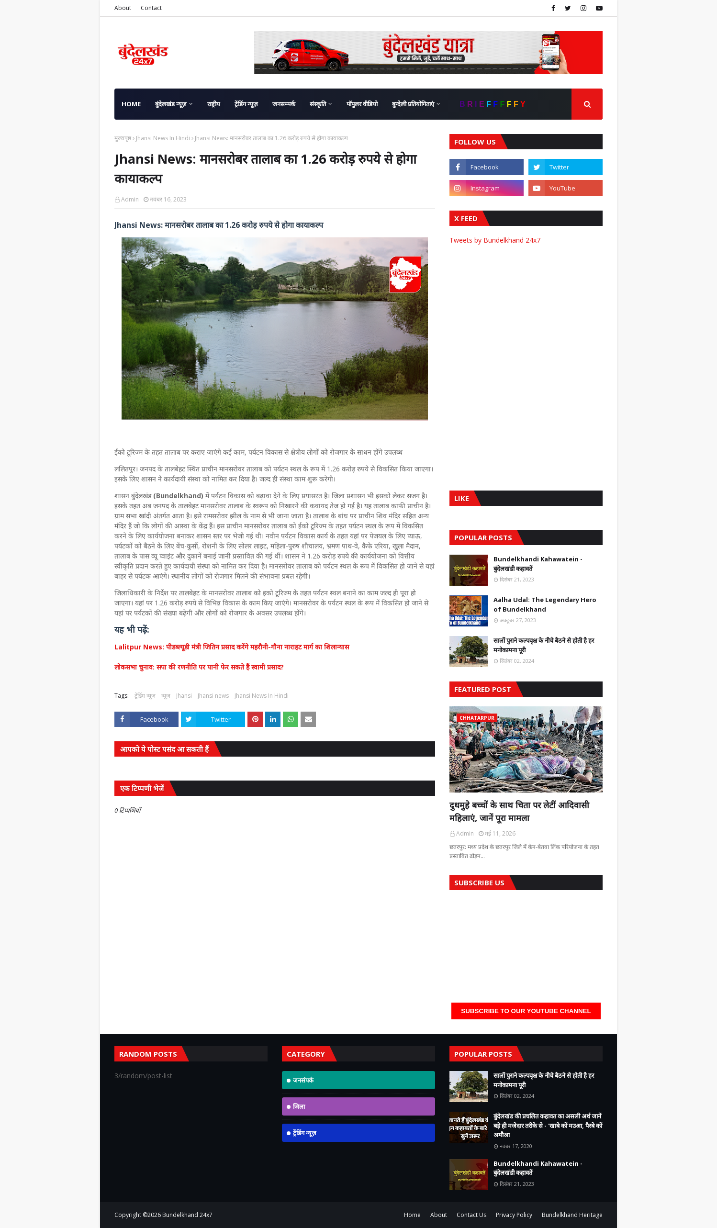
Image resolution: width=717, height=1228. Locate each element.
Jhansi (184, 696)
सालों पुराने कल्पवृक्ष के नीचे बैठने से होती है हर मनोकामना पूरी (543, 645)
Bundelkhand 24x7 (187, 1215)
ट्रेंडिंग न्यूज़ (145, 696)
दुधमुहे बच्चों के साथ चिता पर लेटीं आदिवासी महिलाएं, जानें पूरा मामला (519, 811)
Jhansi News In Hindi (163, 138)
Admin (130, 199)
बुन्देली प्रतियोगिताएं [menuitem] (413, 104)
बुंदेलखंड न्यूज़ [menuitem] (171, 104)
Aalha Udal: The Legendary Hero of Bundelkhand (544, 604)
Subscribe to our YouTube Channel (526, 1011)
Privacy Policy (514, 1215)
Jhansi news (213, 696)
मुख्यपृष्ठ (122, 138)
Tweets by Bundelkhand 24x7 (494, 240)
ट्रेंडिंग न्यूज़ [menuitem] (246, 104)
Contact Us (471, 1215)
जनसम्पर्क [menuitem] (283, 104)
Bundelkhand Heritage (572, 1215)
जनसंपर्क (303, 1080)
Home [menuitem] (131, 104)
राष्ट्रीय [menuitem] (213, 104)
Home (412, 1215)
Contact (151, 8)
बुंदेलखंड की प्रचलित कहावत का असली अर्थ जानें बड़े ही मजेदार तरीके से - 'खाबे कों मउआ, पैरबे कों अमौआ (547, 1125)
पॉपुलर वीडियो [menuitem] (362, 104)
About (122, 8)
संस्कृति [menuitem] (318, 104)
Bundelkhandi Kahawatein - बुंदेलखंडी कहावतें (538, 564)
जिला (299, 1106)
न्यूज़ (165, 696)
